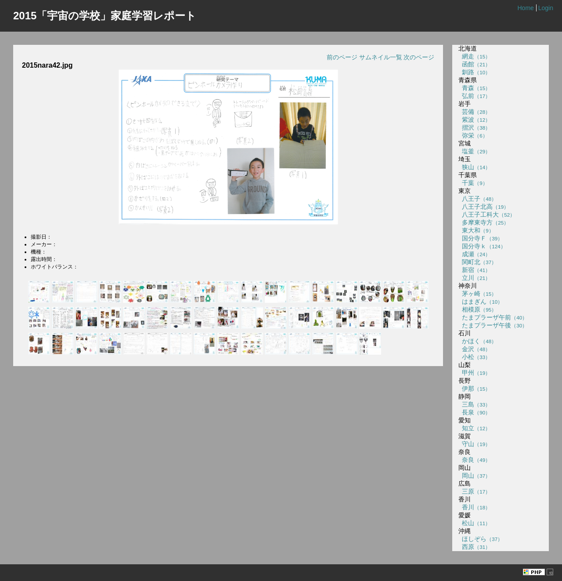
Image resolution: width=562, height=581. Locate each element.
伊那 (474, 388)
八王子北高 (483, 206)
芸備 (474, 111)
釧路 (474, 72)
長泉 (474, 412)
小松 (474, 356)
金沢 (474, 348)
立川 (474, 277)
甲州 (474, 372)
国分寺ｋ (481, 246)
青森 (474, 87)
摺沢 (474, 127)
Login (545, 7)
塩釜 (474, 151)
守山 (474, 443)
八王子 (477, 198)
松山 (474, 523)
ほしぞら (480, 538)
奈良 (474, 459)
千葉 (472, 182)
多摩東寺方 (483, 222)
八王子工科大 (486, 214)
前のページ (342, 57)
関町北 (477, 261)
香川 (474, 507)
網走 (474, 56)
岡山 (474, 475)
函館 (474, 64)
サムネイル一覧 (380, 57)
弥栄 (472, 135)
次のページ (418, 57)
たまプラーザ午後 (492, 325)
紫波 (474, 119)
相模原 (477, 309)
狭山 (474, 167)
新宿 (474, 269)
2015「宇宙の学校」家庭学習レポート (104, 16)
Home (525, 7)
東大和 (476, 230)
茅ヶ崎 (477, 293)
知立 (474, 428)
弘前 (474, 95)
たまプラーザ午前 (492, 317)
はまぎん (480, 301)
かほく (477, 341)
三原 (474, 491)
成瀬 (474, 254)
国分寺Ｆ (480, 238)
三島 (474, 404)
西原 (474, 546)
